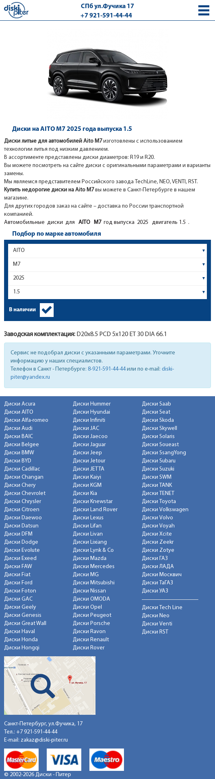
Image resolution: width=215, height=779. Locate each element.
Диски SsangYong (164, 453)
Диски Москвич (162, 575)
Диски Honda (21, 640)
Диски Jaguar (89, 445)
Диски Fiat (17, 575)
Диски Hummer (92, 404)
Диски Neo (155, 616)
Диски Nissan (89, 591)
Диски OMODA (91, 599)
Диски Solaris (158, 437)
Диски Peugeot (92, 615)
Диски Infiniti (89, 420)
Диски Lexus (88, 518)
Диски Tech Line (162, 608)
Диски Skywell (159, 428)
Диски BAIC (18, 437)
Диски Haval (19, 632)
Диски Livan (88, 534)
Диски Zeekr (158, 542)
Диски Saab (156, 404)
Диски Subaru (159, 461)
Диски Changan (23, 477)
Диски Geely (20, 607)
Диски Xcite (157, 534)
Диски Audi (18, 428)
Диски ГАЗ (155, 558)
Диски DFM (18, 534)
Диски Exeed (20, 558)
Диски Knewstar (93, 502)
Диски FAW (18, 567)
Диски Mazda (89, 558)
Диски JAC (86, 428)
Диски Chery (20, 485)
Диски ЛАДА (158, 567)
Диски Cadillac (22, 469)
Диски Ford (18, 583)
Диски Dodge (21, 542)
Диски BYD (17, 461)
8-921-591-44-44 (107, 369)
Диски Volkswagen (165, 510)
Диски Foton (20, 591)
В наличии (22, 310)
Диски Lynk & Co (93, 550)
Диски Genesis (22, 615)
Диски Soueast (160, 445)
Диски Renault (91, 640)
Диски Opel (87, 607)
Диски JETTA (88, 469)
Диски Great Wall (25, 624)
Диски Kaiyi (87, 477)
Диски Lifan (87, 526)
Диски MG (86, 575)
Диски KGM (87, 485)
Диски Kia (85, 493)
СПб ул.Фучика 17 (107, 6)
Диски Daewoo (23, 518)
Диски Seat (156, 412)
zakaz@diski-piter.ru (44, 740)
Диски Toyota (159, 502)
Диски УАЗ (155, 591)
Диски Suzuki (158, 469)
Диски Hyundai (91, 412)
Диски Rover (88, 648)
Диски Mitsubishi (94, 583)
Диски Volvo (157, 518)
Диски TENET (158, 493)
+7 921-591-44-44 (106, 16)
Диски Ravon (89, 632)
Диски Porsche (91, 624)
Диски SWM (157, 477)
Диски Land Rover (95, 510)
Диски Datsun (21, 526)
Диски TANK (157, 485)
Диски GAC (18, 599)
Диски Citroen (21, 510)
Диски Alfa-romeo (26, 420)
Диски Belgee (21, 445)
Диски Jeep (87, 453)
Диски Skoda (158, 420)
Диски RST (155, 632)
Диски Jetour (89, 461)
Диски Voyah (158, 526)
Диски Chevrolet (25, 493)
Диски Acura (19, 404)
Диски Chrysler (22, 502)
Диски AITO (18, 412)
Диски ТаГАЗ (157, 583)
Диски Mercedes (94, 567)
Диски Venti (157, 624)
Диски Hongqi (21, 648)
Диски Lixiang (90, 542)
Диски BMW (19, 453)
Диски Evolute (22, 550)
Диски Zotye (158, 550)
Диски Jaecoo (90, 437)
